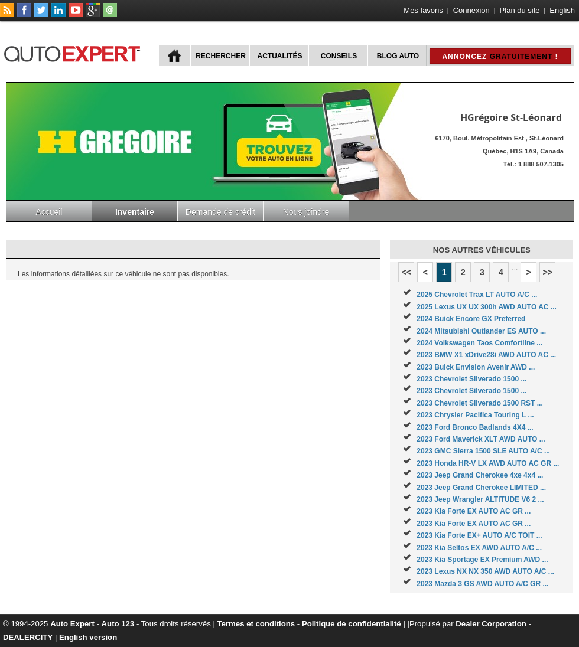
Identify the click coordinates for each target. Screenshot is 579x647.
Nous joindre (306, 212)
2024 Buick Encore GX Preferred (471, 319)
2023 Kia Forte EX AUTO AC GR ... (474, 511)
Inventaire (134, 212)
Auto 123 (118, 623)
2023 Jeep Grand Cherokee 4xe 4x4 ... (480, 475)
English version (88, 637)
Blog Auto (398, 56)
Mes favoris (423, 10)
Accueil (48, 212)
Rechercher (221, 56)
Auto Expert (72, 623)
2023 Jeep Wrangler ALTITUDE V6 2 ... (480, 499)
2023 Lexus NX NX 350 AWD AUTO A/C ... (485, 571)
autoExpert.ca (74, 52)
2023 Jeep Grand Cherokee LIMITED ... (481, 487)
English (562, 10)
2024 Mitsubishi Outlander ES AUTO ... (481, 331)
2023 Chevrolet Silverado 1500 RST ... (479, 403)
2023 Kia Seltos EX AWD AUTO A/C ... (479, 548)
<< (406, 272)
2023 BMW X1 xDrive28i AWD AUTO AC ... (486, 355)
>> (547, 272)
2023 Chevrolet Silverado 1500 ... (471, 379)
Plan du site (520, 10)
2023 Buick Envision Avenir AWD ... (476, 367)
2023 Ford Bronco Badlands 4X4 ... (475, 427)
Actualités (280, 56)
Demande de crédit (220, 212)
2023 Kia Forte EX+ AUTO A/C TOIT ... (479, 535)
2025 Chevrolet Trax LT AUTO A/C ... (477, 294)
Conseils (339, 56)
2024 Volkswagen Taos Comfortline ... (479, 343)
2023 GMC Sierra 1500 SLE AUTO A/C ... (483, 451)
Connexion (471, 10)
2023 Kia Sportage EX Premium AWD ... (482, 559)
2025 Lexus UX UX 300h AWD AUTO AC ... (487, 307)
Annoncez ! (500, 57)
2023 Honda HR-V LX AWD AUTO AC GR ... (488, 463)
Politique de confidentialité (351, 623)
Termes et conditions (256, 623)
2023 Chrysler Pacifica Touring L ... (475, 415)
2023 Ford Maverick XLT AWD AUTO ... (481, 439)
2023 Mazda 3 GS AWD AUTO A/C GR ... (482, 584)
